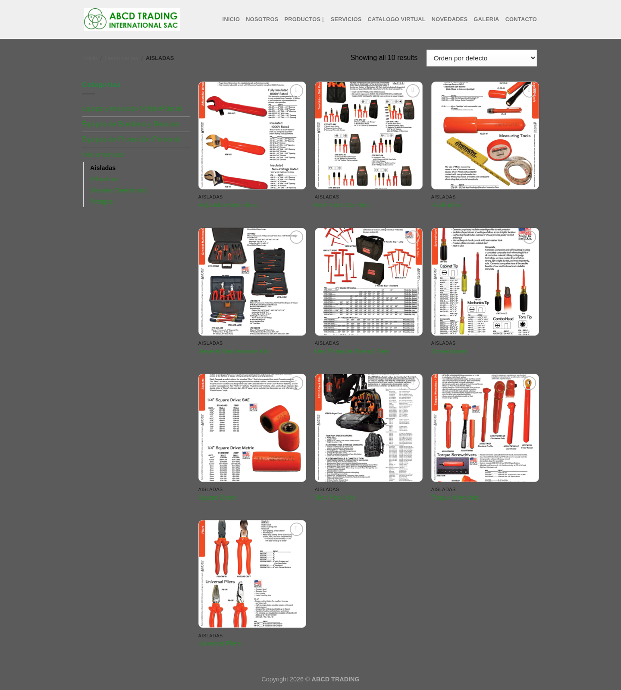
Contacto (521, 19)
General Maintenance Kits (234, 351)
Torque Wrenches (455, 497)
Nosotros (262, 19)
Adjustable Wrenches (227, 205)
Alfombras (104, 179)
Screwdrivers (449, 351)
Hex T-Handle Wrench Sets (352, 351)
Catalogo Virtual (396, 19)
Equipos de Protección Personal (131, 139)
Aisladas (103, 167)
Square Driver (217, 497)
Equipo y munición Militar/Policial (132, 108)
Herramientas (121, 58)
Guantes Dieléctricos (118, 190)
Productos (305, 19)
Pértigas (101, 201)
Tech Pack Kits (335, 497)
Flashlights (446, 205)
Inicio (231, 19)
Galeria (486, 19)
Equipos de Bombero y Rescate (130, 124)
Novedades (449, 19)
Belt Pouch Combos (342, 205)
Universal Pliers (220, 643)
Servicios (346, 19)
